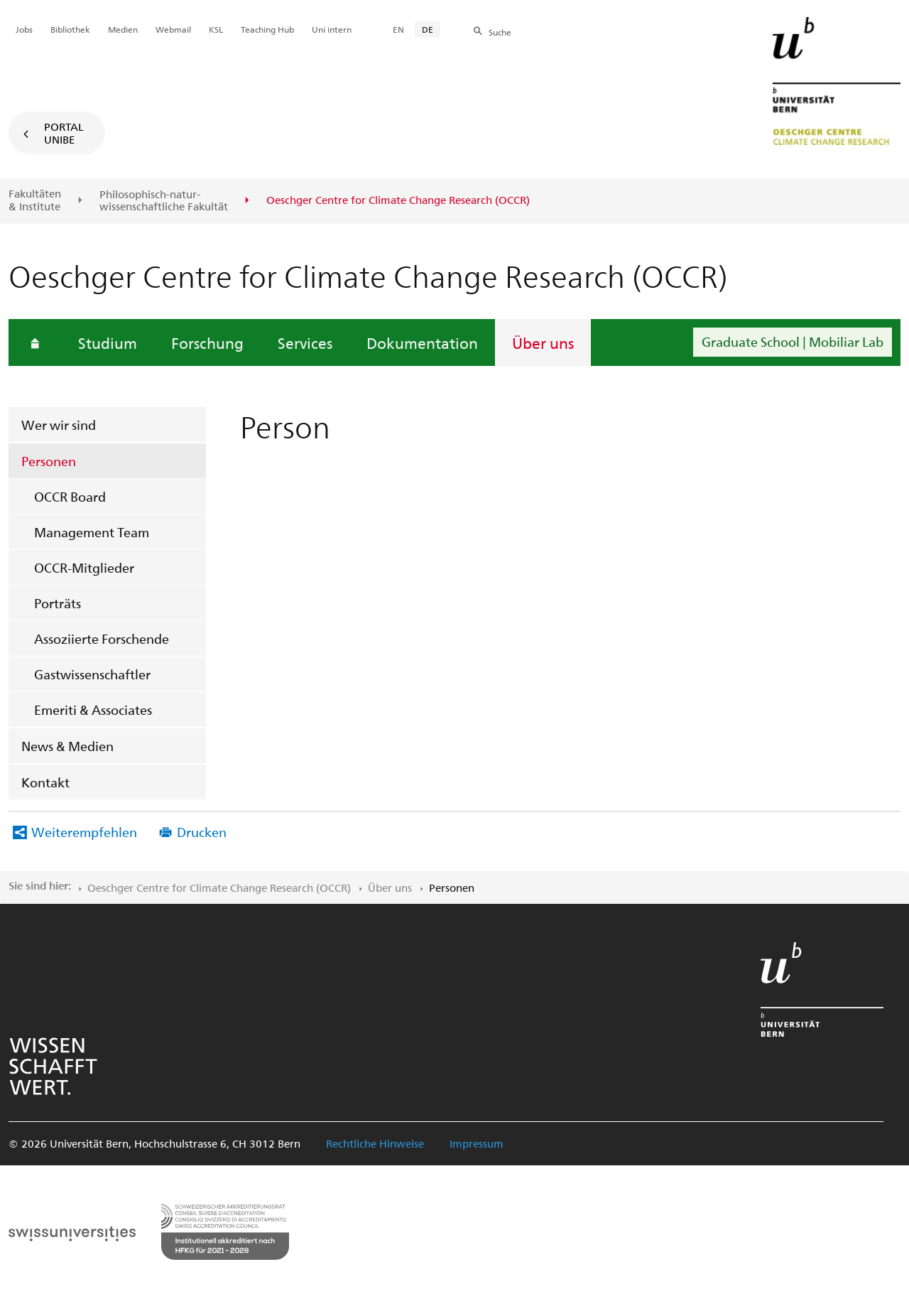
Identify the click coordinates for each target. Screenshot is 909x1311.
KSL (216, 29)
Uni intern (332, 29)
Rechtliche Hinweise (375, 1143)
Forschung (207, 342)
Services (305, 342)
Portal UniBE (64, 132)
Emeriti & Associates (93, 709)
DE (427, 29)
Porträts (57, 603)
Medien (123, 29)
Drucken (202, 832)
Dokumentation (422, 342)
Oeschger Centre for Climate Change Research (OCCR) (219, 887)
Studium (107, 342)
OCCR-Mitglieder (84, 567)
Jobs (24, 29)
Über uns (543, 342)
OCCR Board (70, 496)
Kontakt (45, 782)
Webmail (173, 29)
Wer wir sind (58, 424)
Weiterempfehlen (84, 832)
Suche (500, 32)
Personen (48, 461)
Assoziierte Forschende (101, 638)
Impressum (477, 1143)
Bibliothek (70, 29)
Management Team (91, 532)
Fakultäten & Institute (35, 200)
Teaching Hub (267, 29)
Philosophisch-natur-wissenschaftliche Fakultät (163, 200)
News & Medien (67, 746)
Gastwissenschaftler (92, 674)
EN (398, 29)
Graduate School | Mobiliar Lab (792, 341)
